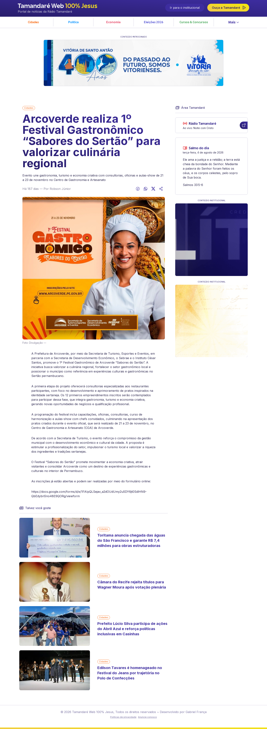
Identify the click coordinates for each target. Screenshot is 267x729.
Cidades (28, 108)
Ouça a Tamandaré (229, 7)
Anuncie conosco (147, 717)
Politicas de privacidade (123, 717)
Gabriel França (196, 712)
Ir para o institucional (185, 7)
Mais (233, 22)
